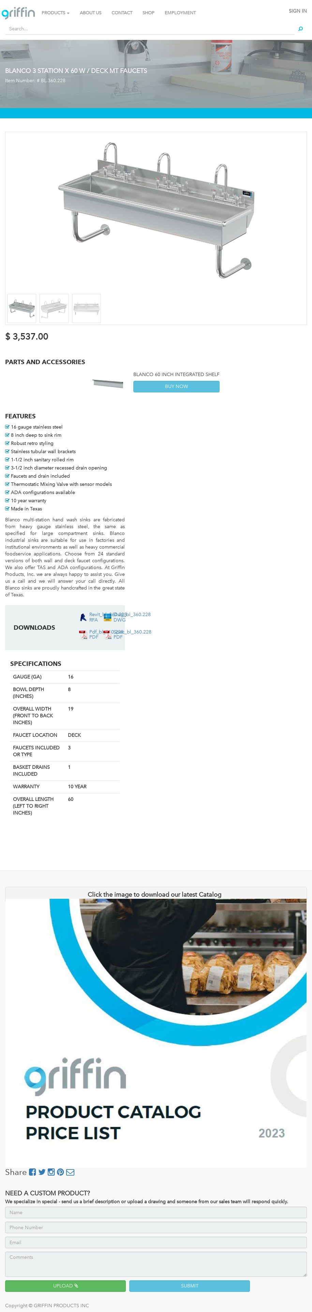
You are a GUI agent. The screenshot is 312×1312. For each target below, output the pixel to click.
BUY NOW (176, 386)
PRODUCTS (56, 12)
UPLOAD (65, 1286)
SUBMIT (189, 1286)
